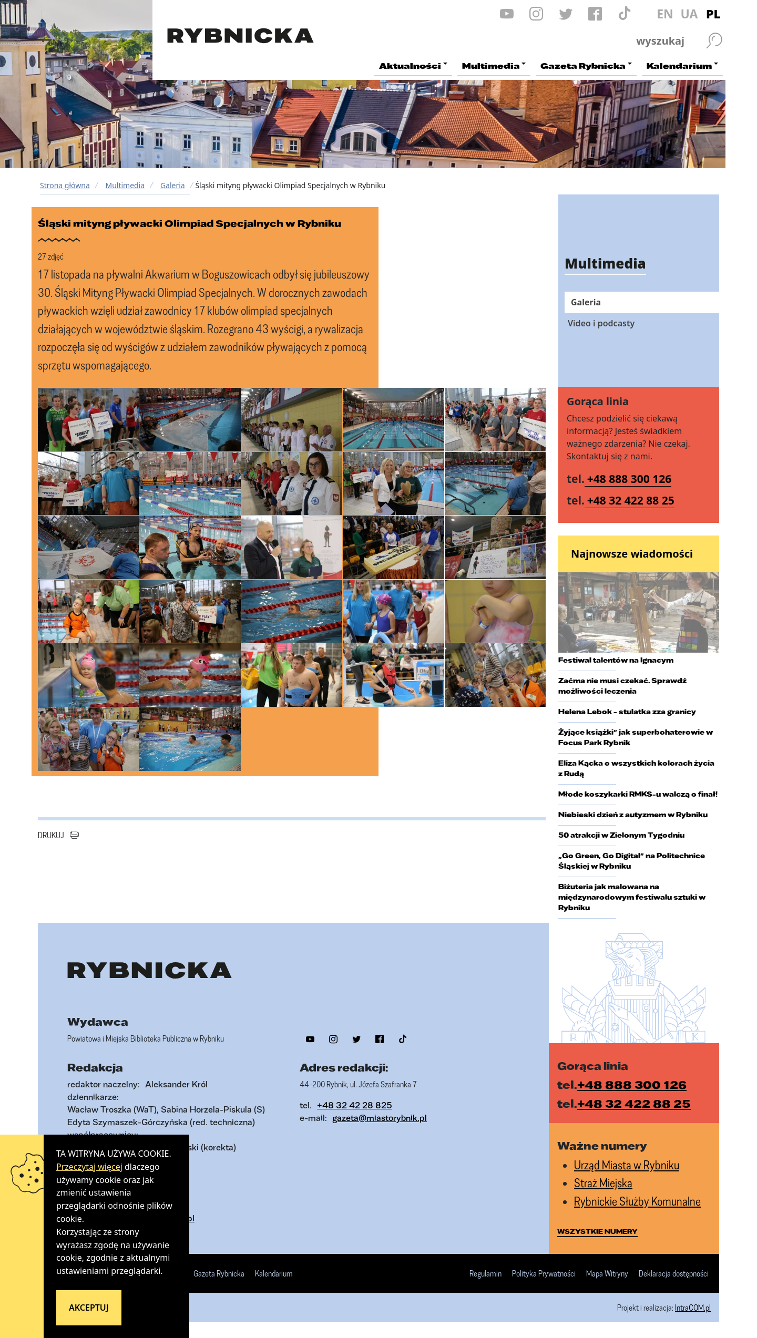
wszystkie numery (597, 1231)
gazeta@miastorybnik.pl (379, 1118)
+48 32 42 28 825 (354, 1105)
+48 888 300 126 (629, 478)
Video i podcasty (601, 323)
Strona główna (65, 185)
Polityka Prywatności (544, 1274)
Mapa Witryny (607, 1274)
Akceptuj (89, 1307)
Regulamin (485, 1274)
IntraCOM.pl (693, 1307)
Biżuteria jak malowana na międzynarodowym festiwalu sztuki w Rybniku (631, 897)
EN (665, 13)
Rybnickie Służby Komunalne (637, 1201)
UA (689, 13)
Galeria (172, 185)
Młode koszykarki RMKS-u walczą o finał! (638, 794)
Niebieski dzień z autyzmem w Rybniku (633, 814)
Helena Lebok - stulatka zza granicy (627, 711)
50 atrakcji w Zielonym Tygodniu (621, 835)
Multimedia (125, 185)
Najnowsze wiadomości (632, 554)
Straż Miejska (603, 1183)
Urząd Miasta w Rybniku (626, 1165)
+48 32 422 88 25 (630, 500)
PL (713, 13)
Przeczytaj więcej (89, 1166)
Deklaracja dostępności (674, 1274)
